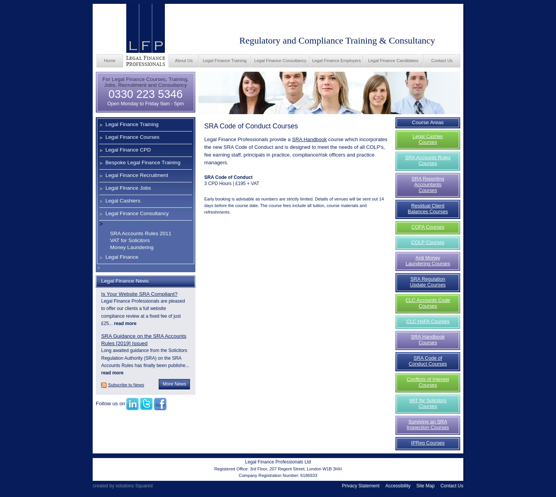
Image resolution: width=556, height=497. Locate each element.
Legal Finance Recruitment (136, 175)
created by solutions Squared (123, 486)
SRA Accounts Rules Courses (427, 160)
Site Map (425, 486)
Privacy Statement (361, 486)
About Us (184, 60)
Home (109, 60)
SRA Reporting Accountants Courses (428, 184)
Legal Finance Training (224, 60)
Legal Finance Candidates (393, 60)
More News (174, 384)
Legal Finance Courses (132, 137)
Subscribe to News (126, 384)
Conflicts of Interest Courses (428, 382)
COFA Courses (427, 227)
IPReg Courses (428, 443)
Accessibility (397, 486)
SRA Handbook (309, 139)
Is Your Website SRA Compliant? (139, 294)
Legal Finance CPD (128, 150)
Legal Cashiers (123, 201)
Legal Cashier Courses (428, 139)
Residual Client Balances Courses (428, 208)
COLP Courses (427, 242)
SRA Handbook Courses (428, 339)
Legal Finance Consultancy (280, 60)
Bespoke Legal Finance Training (142, 162)
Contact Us (442, 60)
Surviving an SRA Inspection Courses (428, 424)
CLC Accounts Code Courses (427, 303)
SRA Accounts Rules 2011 (140, 233)
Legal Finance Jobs (128, 188)
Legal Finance (121, 257)
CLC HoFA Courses (427, 321)
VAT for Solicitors (130, 240)
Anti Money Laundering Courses (427, 260)
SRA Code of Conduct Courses (428, 361)
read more (124, 323)
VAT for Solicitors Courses (428, 403)
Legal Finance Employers (336, 60)
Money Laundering (132, 247)
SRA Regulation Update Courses (428, 282)
